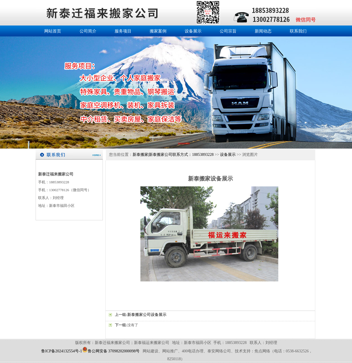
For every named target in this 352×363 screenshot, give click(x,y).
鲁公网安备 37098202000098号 (111, 351)
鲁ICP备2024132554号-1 (61, 351)
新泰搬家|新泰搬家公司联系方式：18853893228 (173, 154)
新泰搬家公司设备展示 (146, 315)
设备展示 (228, 154)
